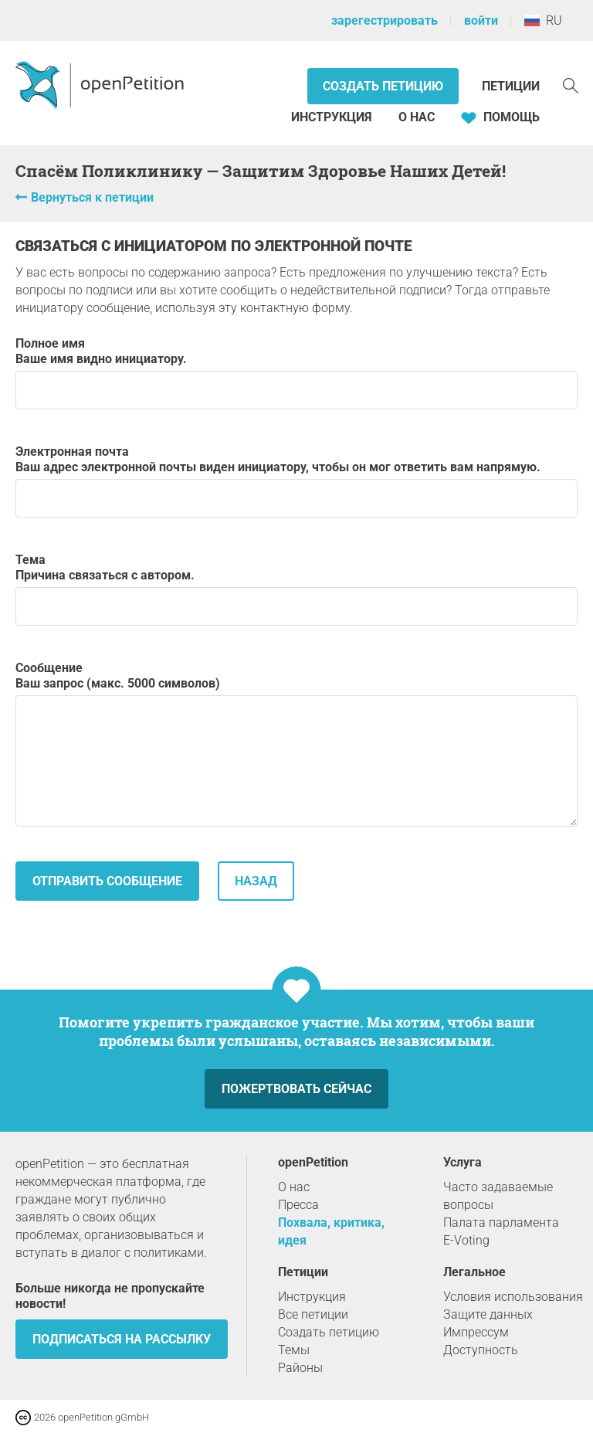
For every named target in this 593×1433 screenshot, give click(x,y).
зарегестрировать (384, 20)
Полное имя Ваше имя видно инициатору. (296, 372)
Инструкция (331, 117)
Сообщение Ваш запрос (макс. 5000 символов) (296, 743)
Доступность (480, 1350)
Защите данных (488, 1314)
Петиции (511, 86)
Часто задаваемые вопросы (498, 1196)
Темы (294, 1350)
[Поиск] (570, 84)
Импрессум (476, 1332)
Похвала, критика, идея (331, 1231)
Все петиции (313, 1314)
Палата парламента (501, 1222)
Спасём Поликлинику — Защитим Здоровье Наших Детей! (260, 171)
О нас (416, 117)
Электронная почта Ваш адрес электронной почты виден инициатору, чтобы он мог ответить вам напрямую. (296, 481)
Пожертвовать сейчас (296, 1089)
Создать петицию (383, 86)
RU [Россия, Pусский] (543, 20)
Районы (300, 1367)
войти (481, 20)
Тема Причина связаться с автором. (296, 589)
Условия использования (513, 1296)
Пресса (298, 1204)
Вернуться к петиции (92, 197)
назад (256, 881)
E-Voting (466, 1240)
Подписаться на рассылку (121, 1339)
